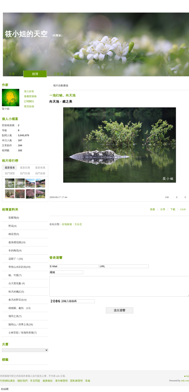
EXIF (183, 209)
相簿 (35, 74)
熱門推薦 (40, 173)
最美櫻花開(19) (16, 242)
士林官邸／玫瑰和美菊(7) (22, 332)
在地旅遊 (67, 224)
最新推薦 (40, 167)
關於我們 (23, 380)
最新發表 (10, 167)
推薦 (152, 209)
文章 (12, 74)
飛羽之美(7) (15, 316)
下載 (172, 209)
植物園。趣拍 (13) (19, 308)
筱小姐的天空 (26, 34)
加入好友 (29, 91)
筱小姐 (5, 108)
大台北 (78, 224)
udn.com (185, 380)
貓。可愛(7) (15, 275)
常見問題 (35, 380)
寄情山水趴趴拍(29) (19, 266)
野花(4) (12, 225)
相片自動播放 (60, 85)
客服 (87, 380)
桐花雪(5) (13, 234)
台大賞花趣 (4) (16, 283)
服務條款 (48, 380)
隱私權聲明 (76, 380)
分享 (162, 209)
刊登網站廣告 (7, 380)
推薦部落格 (30, 96)
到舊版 (57, 35)
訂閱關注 (29, 101)
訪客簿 (58, 74)
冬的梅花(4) (15, 250)
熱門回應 (25, 173)
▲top (186, 376)
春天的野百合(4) (17, 299)
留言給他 (29, 106)
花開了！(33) (15, 258)
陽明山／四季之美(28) (20, 324)
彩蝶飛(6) (13, 217)
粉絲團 (4, 389)
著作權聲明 (61, 380)
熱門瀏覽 (10, 173)
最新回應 (25, 167)
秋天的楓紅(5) (16, 291)
